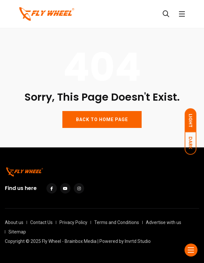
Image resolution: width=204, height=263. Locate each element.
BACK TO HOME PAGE (102, 119)
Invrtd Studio (138, 241)
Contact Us (41, 222)
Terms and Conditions (116, 222)
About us (14, 222)
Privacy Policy (73, 222)
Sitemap (17, 231)
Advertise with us (163, 222)
